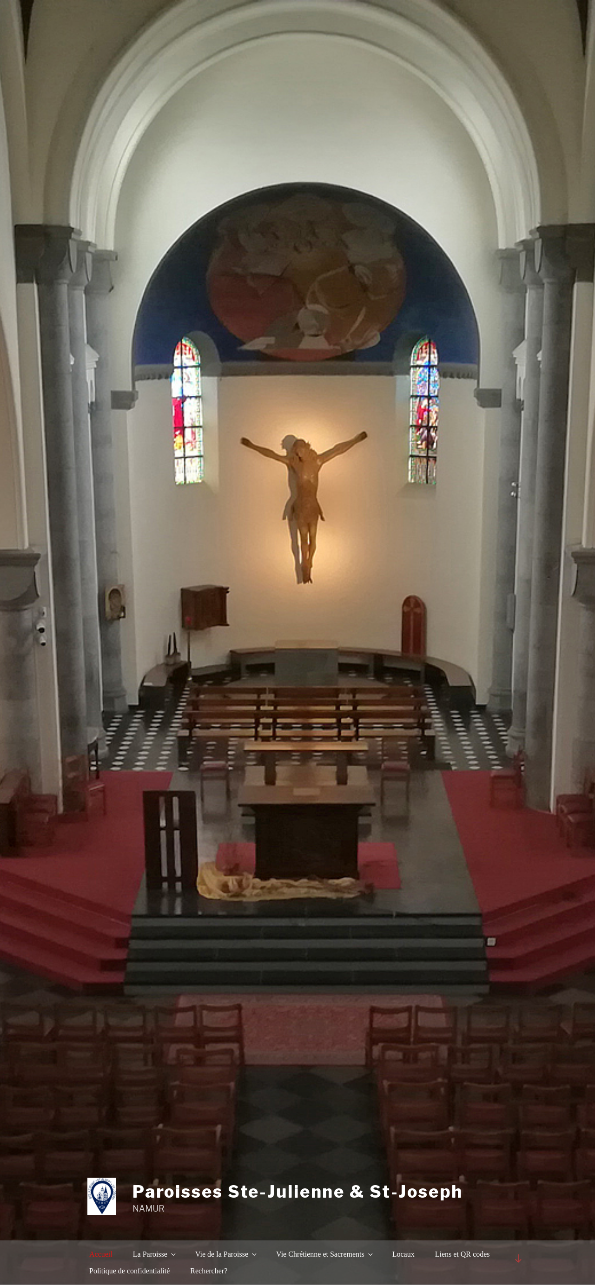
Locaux (403, 1254)
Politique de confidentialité (129, 1271)
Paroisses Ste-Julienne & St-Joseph (297, 1191)
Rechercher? (208, 1271)
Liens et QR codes (462, 1254)
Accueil (100, 1254)
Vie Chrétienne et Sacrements (325, 1254)
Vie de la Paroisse (226, 1254)
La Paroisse (155, 1254)
